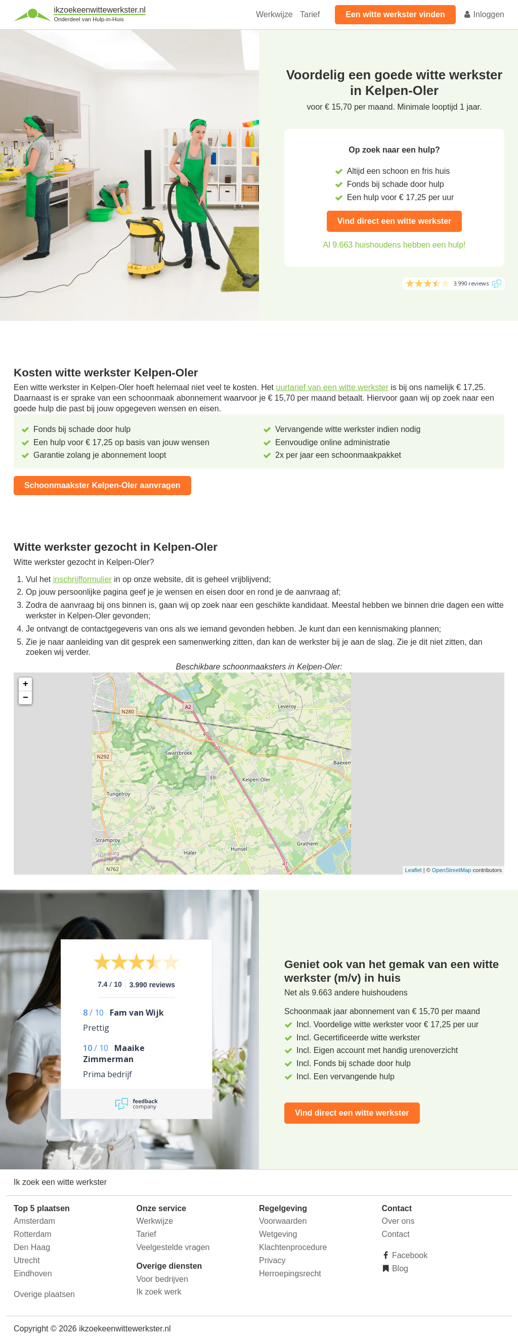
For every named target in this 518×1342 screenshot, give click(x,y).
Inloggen (483, 14)
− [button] (25, 698)
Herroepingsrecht (290, 1273)
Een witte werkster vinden (395, 14)
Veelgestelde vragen (173, 1247)
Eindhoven (33, 1273)
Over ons (398, 1221)
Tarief (310, 14)
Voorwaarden (283, 1221)
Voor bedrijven (162, 1279)
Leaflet (413, 870)
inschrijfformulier (82, 579)
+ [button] (25, 684)
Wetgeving (278, 1234)
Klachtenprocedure (293, 1247)
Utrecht (27, 1260)
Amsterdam (34, 1221)
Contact (396, 1234)
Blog (399, 1268)
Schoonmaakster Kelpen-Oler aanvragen (102, 485)
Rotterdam (33, 1234)
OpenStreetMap (451, 870)
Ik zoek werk (159, 1291)
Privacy (272, 1260)
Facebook (409, 1255)
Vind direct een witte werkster (394, 221)
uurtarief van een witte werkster (332, 387)
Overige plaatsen (44, 1294)
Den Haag (32, 1247)
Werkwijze (274, 14)
